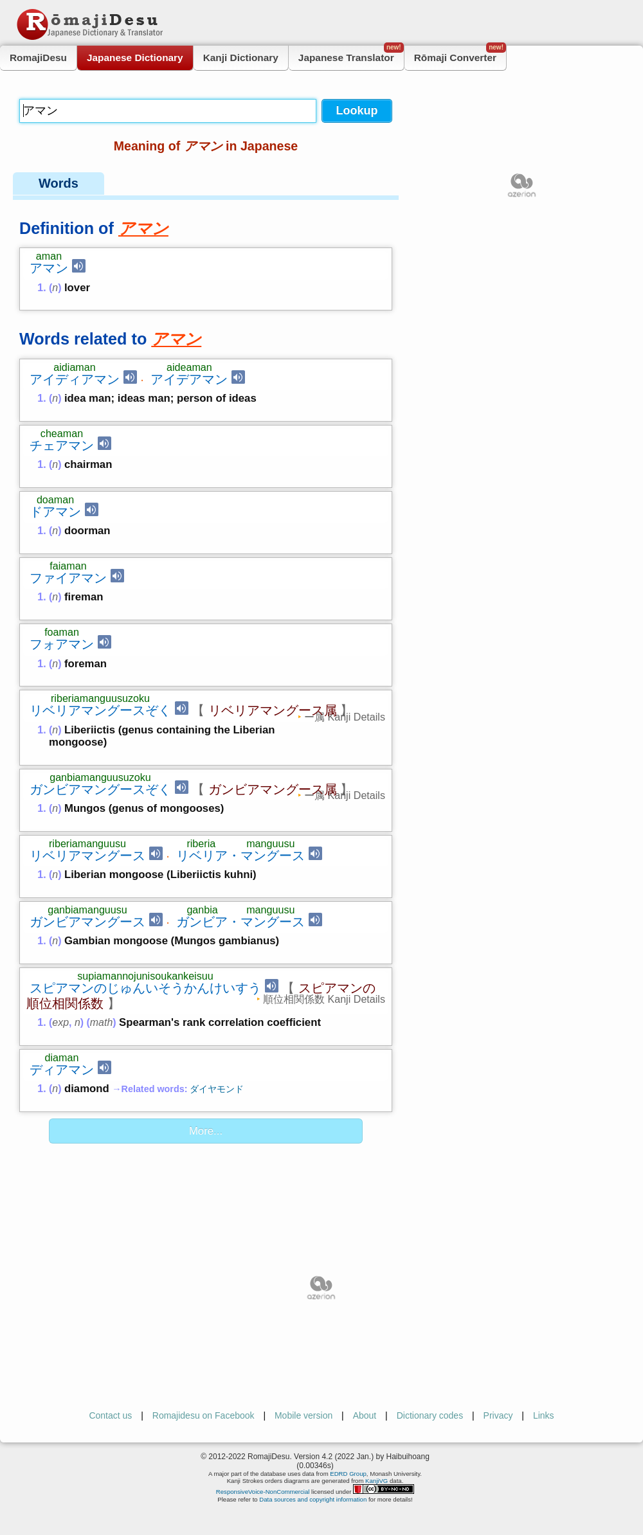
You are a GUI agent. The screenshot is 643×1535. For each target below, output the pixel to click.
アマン (49, 268)
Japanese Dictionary (135, 57)
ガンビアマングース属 (272, 789)
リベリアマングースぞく (100, 710)
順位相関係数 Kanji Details (324, 999)
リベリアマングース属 (272, 710)
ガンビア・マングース (240, 922)
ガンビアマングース (87, 922)
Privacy (498, 1415)
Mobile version (303, 1415)
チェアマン (62, 445)
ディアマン (62, 1070)
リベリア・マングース (240, 855)
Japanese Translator (351, 54)
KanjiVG (376, 1480)
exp (60, 1022)
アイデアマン (189, 379)
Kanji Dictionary (240, 57)
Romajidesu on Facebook (203, 1415)
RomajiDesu (38, 57)
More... (205, 1131)
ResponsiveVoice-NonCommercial (263, 1491)
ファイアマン (68, 578)
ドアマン (55, 512)
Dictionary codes (430, 1415)
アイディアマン (75, 379)
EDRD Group (348, 1473)
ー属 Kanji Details (344, 717)
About (365, 1415)
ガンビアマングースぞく (100, 789)
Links (543, 1415)
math (101, 1022)
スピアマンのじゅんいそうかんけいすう (145, 988)
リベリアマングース (87, 855)
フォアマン (62, 644)
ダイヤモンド (217, 1089)
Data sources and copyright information (313, 1499)
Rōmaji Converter (460, 54)
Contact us (110, 1415)
